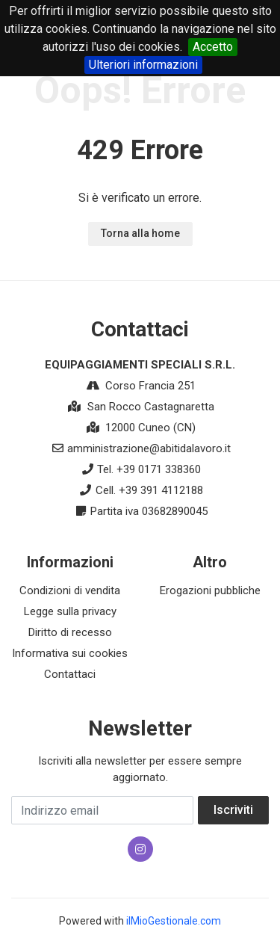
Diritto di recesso (70, 632)
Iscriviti (233, 810)
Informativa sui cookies (70, 653)
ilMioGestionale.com (173, 921)
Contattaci (70, 674)
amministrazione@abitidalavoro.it (149, 448)
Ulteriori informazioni (143, 65)
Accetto (213, 47)
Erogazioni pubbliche (210, 590)
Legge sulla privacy (70, 611)
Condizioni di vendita (69, 590)
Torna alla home (140, 233)
